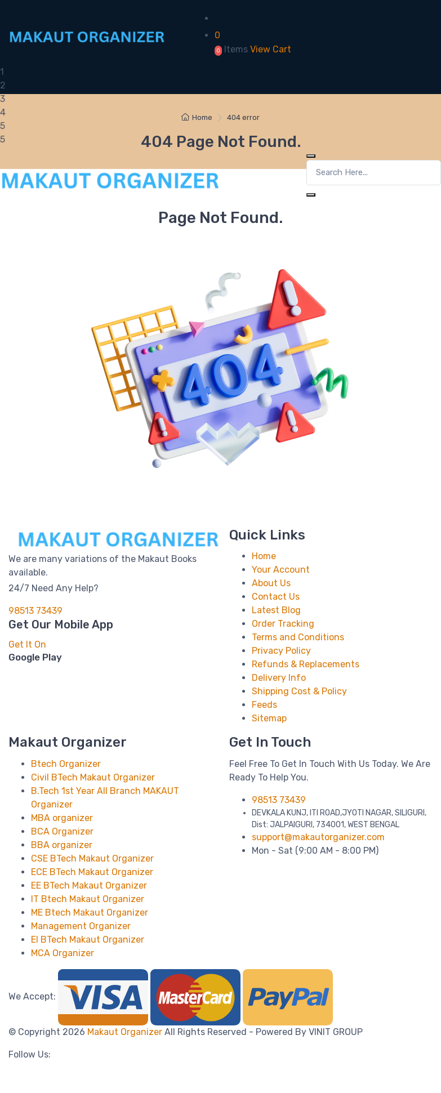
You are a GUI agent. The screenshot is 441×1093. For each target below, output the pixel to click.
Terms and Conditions (298, 637)
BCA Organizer (62, 831)
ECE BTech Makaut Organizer (92, 872)
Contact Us (276, 596)
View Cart (270, 49)
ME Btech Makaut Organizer (89, 912)
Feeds (264, 704)
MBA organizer (62, 818)
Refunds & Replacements (305, 664)
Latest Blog (276, 610)
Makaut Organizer (125, 1032)
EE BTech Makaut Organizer (89, 885)
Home (196, 117)
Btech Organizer (66, 764)
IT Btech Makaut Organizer (87, 899)
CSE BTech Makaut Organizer (92, 858)
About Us (271, 583)
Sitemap (269, 718)
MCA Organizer (62, 953)
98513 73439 (35, 610)
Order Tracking (283, 623)
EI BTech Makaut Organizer (87, 939)
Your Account (281, 569)
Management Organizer (81, 926)
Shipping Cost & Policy (299, 691)
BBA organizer (61, 845)
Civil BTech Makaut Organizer (93, 777)
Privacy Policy (281, 650)
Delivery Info (279, 677)
